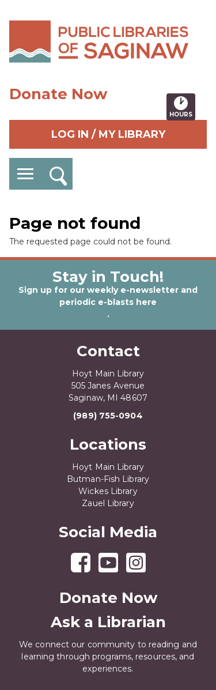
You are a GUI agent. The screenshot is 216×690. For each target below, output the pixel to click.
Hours (182, 106)
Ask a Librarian (108, 621)
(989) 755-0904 (107, 415)
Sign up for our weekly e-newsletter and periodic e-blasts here (108, 296)
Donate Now (58, 93)
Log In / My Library (108, 134)
